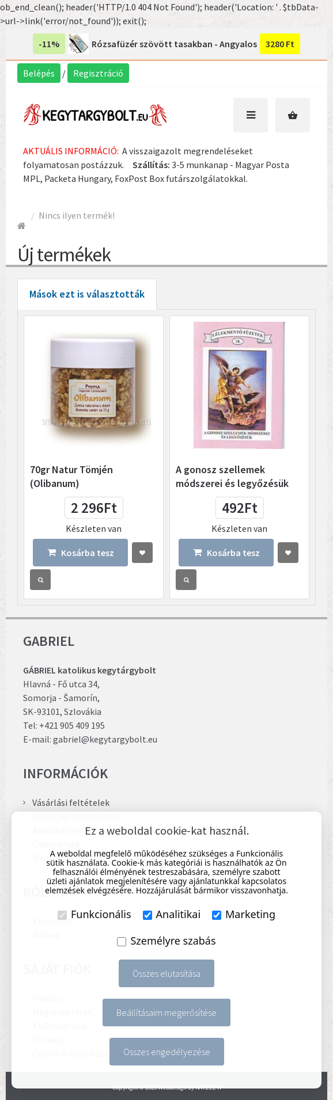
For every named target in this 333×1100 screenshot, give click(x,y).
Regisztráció (98, 73)
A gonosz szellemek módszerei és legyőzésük (232, 476)
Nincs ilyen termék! (77, 215)
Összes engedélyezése (166, 1051)
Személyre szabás (166, 940)
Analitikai (172, 914)
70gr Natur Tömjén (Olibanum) (71, 476)
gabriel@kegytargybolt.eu (105, 739)
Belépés (39, 73)
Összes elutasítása (166, 973)
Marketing (243, 914)
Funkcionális (94, 914)
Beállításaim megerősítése (166, 1012)
